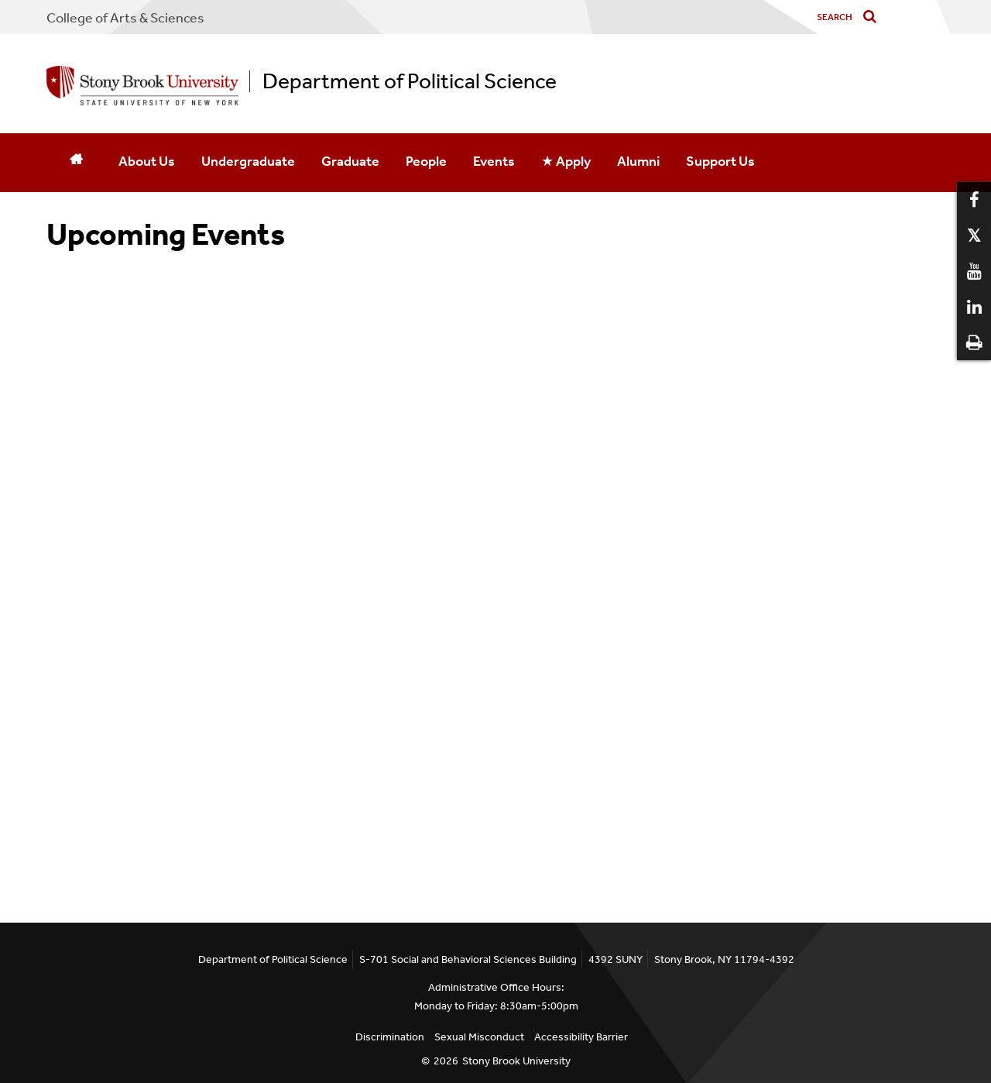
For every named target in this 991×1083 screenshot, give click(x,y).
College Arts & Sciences (125, 17)
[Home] (75, 162)
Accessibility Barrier (581, 1036)
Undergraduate (248, 161)
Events (494, 161)
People (426, 161)
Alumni (638, 161)
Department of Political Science (409, 81)
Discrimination (389, 1036)
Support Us (720, 161)
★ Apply (566, 161)
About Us (146, 161)
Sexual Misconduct (479, 1036)
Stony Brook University (516, 1061)
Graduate (350, 161)
